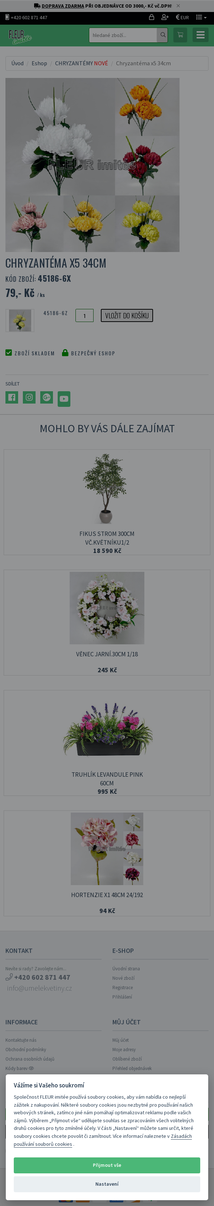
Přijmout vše (107, 1165)
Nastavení (107, 1184)
